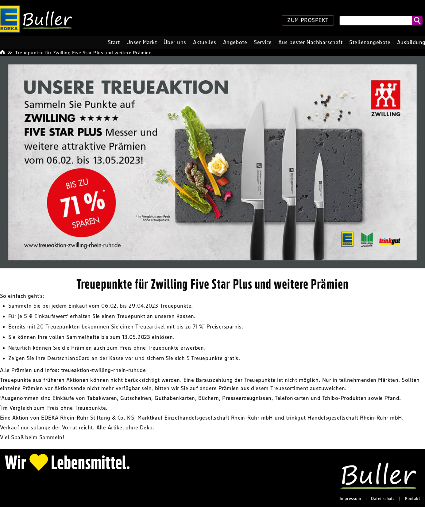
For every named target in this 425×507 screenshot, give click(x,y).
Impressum (350, 498)
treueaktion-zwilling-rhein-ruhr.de (103, 370)
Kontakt (412, 498)
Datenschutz (383, 498)
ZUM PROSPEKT (307, 20)
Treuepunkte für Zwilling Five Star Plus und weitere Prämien (83, 52)
